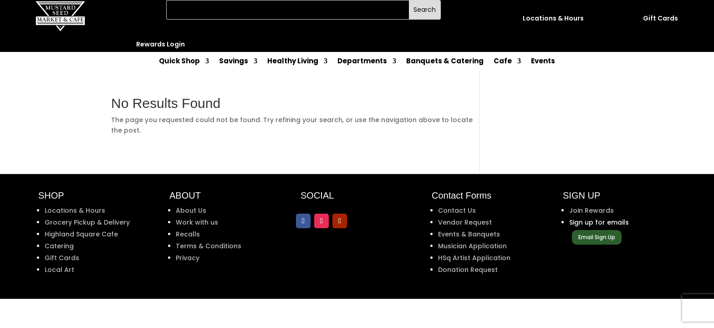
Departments (362, 62)
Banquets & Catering (445, 62)
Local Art (59, 269)
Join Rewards (591, 210)
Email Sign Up (596, 237)
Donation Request (468, 269)
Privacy (187, 257)
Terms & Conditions (208, 246)
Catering (59, 246)
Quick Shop (179, 62)
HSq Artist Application (474, 257)
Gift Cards (62, 257)
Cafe (503, 62)
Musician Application (472, 246)
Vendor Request (465, 222)
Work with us (197, 222)
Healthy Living (292, 62)
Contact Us (457, 210)
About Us (191, 210)
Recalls (188, 234)
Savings (233, 62)
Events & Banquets (469, 234)
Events (543, 62)
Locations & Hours (75, 210)
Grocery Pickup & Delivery (87, 222)
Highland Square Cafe (81, 234)
